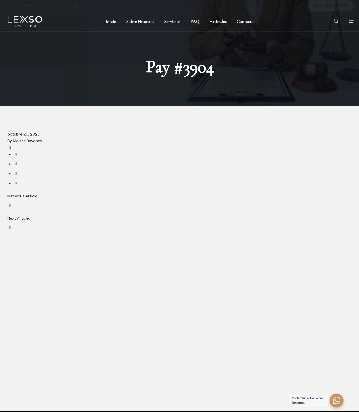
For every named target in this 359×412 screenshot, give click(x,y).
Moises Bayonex (27, 140)
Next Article (18, 218)
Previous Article (22, 196)
